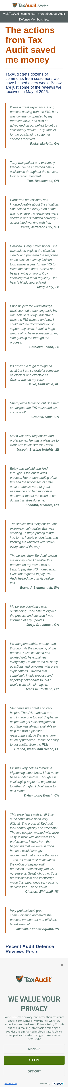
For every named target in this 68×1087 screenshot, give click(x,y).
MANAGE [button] (34, 1049)
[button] (62, 964)
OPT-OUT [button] (34, 1071)
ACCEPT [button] (34, 1060)
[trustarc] (57, 1083)
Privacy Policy (11, 1083)
